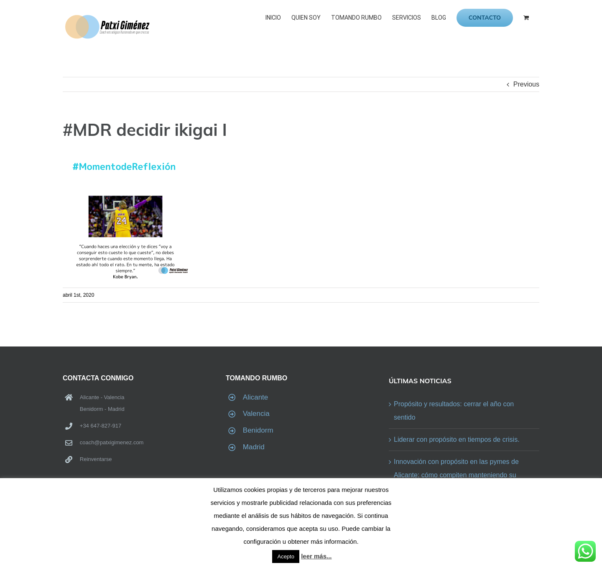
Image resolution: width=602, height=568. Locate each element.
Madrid (254, 447)
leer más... (316, 556)
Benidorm (258, 430)
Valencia (256, 414)
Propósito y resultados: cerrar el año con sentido (454, 410)
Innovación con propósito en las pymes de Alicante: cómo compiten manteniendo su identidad (456, 475)
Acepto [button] (285, 556)
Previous (526, 84)
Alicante (255, 397)
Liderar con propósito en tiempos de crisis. (457, 439)
